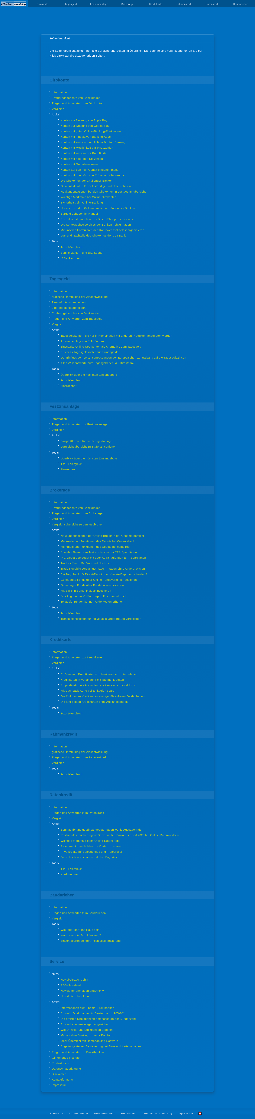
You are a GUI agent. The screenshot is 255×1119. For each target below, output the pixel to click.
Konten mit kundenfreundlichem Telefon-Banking (93, 142)
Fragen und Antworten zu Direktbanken (78, 1052)
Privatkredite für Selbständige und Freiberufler (91, 851)
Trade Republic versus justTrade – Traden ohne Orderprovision (103, 568)
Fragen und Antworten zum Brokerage (77, 513)
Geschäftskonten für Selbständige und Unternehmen (96, 186)
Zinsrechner (68, 385)
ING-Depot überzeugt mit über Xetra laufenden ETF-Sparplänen (103, 557)
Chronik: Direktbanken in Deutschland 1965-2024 (94, 1013)
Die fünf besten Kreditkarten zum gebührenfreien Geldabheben (103, 696)
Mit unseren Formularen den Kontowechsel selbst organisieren (102, 230)
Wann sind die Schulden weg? (81, 935)
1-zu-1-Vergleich (72, 247)
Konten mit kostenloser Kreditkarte (84, 153)
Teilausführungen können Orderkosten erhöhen (92, 601)
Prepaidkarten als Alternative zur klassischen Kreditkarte (98, 685)
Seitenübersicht (105, 1113)
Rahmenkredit (184, 4)
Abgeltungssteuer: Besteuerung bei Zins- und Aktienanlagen (101, 1046)
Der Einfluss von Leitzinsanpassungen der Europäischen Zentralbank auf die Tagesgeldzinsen (123, 357)
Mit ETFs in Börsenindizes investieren (86, 590)
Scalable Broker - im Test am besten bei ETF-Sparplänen (99, 552)
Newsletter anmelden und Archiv (82, 990)
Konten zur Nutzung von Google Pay (85, 125)
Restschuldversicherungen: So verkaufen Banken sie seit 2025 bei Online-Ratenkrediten (120, 835)
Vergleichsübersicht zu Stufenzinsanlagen (89, 446)
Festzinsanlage (99, 4)
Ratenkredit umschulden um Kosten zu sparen (91, 846)
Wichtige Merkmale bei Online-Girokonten (88, 197)
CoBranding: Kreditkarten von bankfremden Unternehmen (99, 674)
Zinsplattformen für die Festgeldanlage (86, 441)
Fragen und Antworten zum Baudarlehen (79, 913)
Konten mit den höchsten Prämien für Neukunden (94, 175)
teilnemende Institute (66, 1057)
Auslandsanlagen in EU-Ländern (82, 341)
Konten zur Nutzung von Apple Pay (84, 120)
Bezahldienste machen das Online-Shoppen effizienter (97, 219)
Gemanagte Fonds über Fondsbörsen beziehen (92, 585)
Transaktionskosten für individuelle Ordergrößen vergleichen (101, 618)
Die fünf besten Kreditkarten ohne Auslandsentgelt (94, 701)
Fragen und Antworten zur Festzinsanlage (80, 424)
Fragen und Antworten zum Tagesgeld (77, 318)
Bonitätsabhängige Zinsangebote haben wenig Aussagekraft (101, 829)
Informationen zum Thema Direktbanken (87, 1007)
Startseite (56, 1113)
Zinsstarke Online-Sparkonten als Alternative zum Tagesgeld (101, 346)
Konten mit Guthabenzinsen (79, 164)
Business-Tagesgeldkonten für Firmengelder (90, 352)
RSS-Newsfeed (71, 985)
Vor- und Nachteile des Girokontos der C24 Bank (93, 235)
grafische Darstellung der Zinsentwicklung (80, 296)
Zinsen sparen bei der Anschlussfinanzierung (91, 940)
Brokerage (127, 4)
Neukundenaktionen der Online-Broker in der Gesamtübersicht (102, 535)
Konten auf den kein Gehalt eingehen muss (89, 169)
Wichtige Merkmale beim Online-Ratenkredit (90, 840)
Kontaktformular (62, 1079)
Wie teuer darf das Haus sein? (81, 929)
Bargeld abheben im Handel (79, 213)
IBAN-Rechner (70, 258)
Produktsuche (61, 1063)
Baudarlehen (240, 4)
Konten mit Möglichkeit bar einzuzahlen (87, 147)
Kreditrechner (70, 874)
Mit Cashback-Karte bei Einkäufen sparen (88, 690)
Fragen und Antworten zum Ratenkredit (78, 812)
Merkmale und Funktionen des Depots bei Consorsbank (98, 541)
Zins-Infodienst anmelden (69, 302)
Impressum (59, 1085)
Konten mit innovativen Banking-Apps (86, 136)
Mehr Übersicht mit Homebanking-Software (89, 1040)
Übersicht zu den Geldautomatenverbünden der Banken (98, 208)
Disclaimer (59, 1074)
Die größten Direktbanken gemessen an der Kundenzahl (98, 1018)
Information (59, 92)
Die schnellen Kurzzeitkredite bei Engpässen (90, 857)
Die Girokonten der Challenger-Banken (87, 180)
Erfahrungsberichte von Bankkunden (76, 97)
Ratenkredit (212, 4)
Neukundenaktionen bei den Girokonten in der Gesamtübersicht (103, 191)
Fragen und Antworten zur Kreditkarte (77, 657)
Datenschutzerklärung (66, 1068)
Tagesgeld (71, 4)
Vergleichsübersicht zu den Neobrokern (78, 524)
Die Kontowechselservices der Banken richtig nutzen (96, 224)
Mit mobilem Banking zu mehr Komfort (86, 1035)
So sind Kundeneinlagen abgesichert (85, 1024)
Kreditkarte (156, 4)
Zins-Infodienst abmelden (69, 307)
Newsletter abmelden (75, 996)
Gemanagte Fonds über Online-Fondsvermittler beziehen (99, 579)
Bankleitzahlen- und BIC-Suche (81, 252)
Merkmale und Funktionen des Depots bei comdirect (95, 546)
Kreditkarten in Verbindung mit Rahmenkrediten (92, 679)
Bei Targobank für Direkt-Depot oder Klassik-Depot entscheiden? (104, 574)
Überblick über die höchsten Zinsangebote (89, 374)
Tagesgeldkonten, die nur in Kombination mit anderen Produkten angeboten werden (116, 335)
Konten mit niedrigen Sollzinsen (82, 158)
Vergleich (58, 109)
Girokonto (42, 4)
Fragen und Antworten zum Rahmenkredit (80, 757)
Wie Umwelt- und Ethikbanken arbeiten (87, 1029)
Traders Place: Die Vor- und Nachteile (86, 563)
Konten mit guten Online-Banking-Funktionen (91, 131)
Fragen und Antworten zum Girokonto (77, 103)
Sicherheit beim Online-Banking (82, 202)
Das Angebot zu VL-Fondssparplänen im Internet (93, 596)
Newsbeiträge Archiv (74, 979)
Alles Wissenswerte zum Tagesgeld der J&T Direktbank (97, 363)
